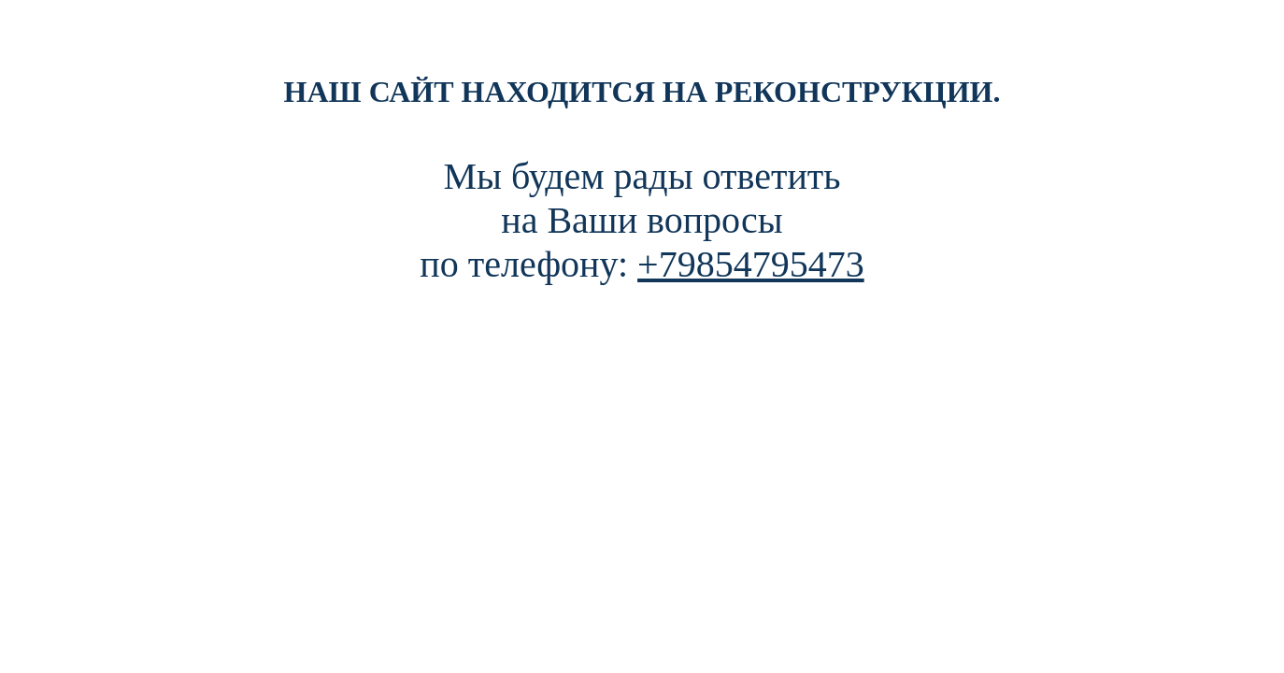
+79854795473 (750, 264)
